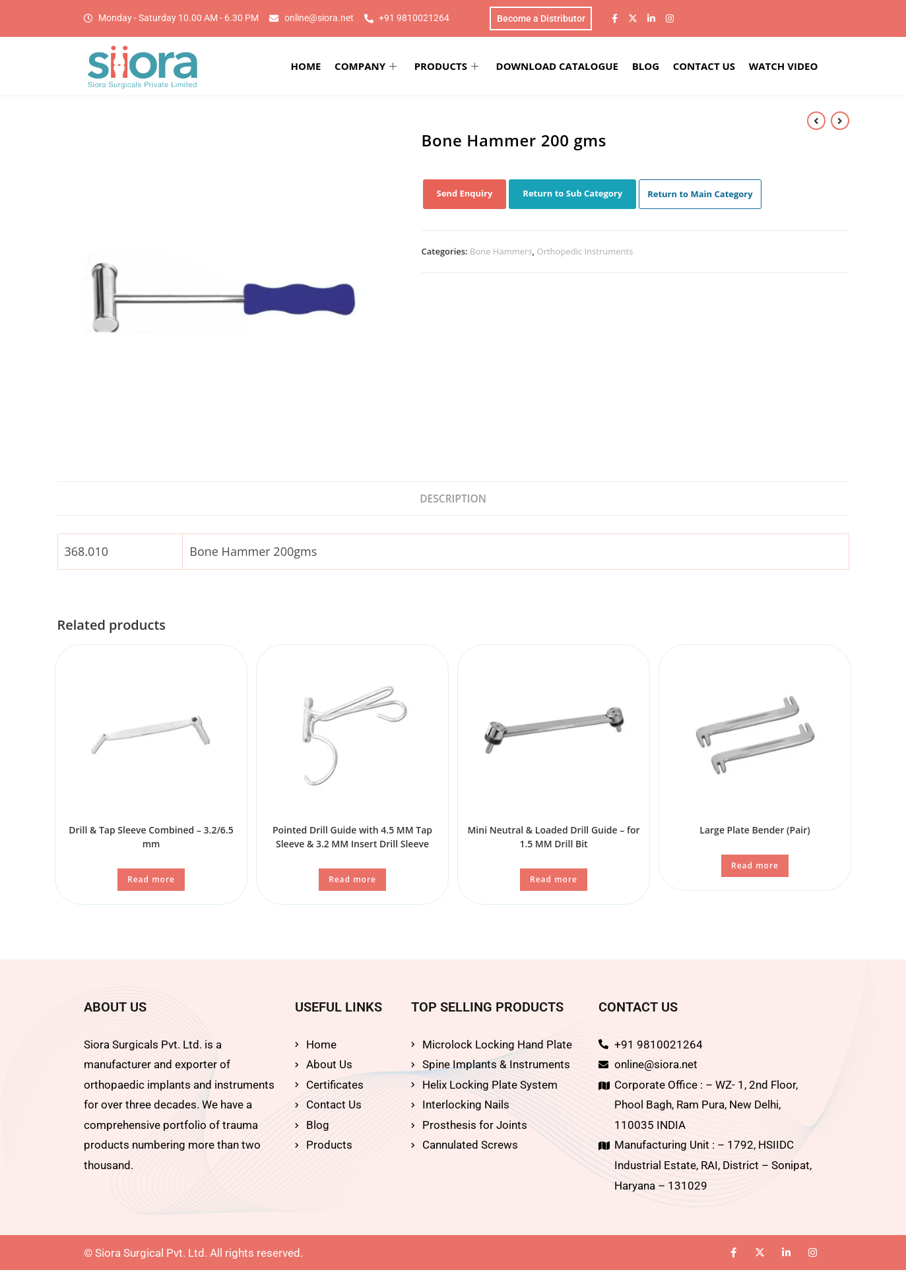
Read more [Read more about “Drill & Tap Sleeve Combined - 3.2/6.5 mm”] (151, 882)
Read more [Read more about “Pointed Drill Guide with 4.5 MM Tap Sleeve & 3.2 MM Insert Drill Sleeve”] (352, 882)
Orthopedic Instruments (585, 252)
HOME (319, 67)
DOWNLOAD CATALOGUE (564, 67)
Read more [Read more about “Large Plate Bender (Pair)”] (755, 868)
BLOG (650, 67)
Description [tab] (453, 500)
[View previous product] (816, 121)
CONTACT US (708, 67)
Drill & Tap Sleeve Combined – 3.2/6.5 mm (151, 839)
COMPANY (377, 67)
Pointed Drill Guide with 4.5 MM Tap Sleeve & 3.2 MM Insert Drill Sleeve (352, 839)
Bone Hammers (501, 252)
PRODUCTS (456, 67)
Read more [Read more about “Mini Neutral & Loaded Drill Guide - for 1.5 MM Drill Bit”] (553, 882)
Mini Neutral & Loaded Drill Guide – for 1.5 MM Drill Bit (553, 839)
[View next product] (840, 121)
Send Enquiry (465, 194)
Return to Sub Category (572, 194)
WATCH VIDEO (785, 67)
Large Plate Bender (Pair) (754, 832)
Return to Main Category (700, 195)
